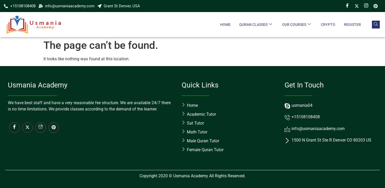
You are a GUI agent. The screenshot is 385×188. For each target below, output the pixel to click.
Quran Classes (254, 24)
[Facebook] (347, 6)
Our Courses (296, 24)
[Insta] (40, 127)
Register (352, 24)
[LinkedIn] (53, 127)
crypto (328, 24)
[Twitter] (357, 6)
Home (224, 24)
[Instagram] (366, 6)
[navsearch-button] (376, 24)
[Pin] (376, 6)
